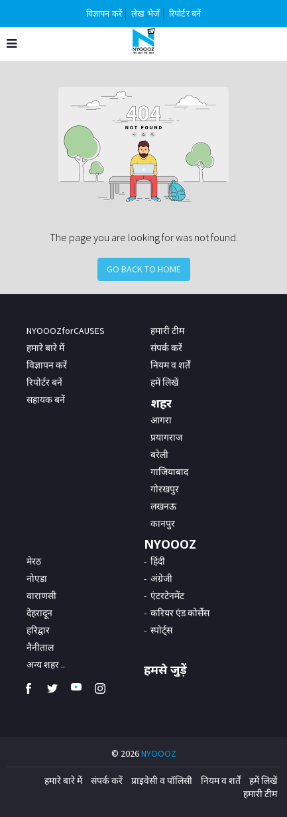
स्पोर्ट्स (161, 630)
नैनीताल (40, 647)
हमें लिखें (263, 781)
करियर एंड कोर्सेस (179, 613)
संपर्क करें (166, 348)
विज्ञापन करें (104, 13)
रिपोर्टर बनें (185, 13)
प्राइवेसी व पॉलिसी (161, 781)
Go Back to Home (144, 269)
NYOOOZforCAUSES (66, 331)
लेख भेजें (145, 13)
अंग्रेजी (161, 578)
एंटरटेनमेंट (167, 596)
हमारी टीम (167, 331)
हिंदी (157, 561)
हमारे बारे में (45, 348)
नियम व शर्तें (221, 781)
